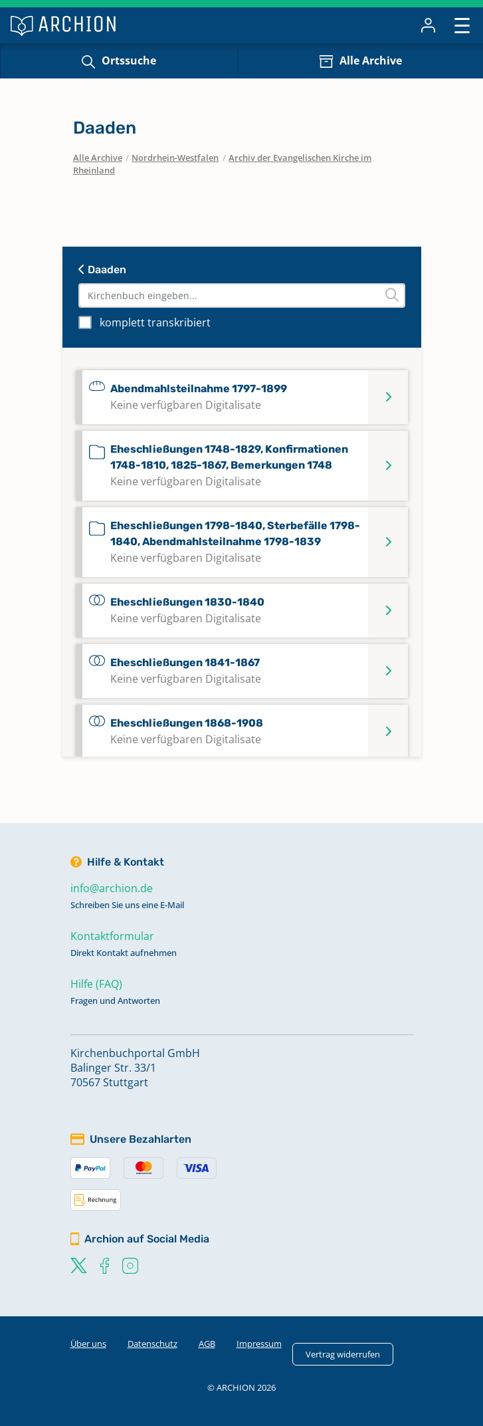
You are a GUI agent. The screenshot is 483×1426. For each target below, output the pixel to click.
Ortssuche (129, 60)
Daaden (102, 269)
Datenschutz (152, 1344)
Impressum (259, 1344)
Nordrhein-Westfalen (175, 158)
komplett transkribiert (155, 322)
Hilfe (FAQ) (96, 984)
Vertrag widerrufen (343, 1354)
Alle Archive (370, 60)
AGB (207, 1344)
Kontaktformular (112, 936)
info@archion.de (111, 888)
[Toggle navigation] (462, 25)
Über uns (88, 1344)
